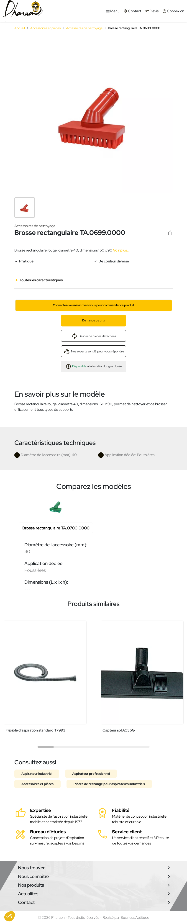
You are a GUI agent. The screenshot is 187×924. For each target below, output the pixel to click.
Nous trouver (31, 868)
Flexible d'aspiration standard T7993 (35, 730)
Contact (26, 902)
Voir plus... (121, 250)
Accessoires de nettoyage (34, 225)
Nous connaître (33, 876)
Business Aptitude (134, 917)
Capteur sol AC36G (118, 730)
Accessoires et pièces (37, 784)
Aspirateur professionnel (91, 774)
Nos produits (31, 885)
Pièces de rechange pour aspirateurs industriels (109, 784)
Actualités (28, 894)
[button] (9, 916)
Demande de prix (93, 320)
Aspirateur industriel (36, 774)
